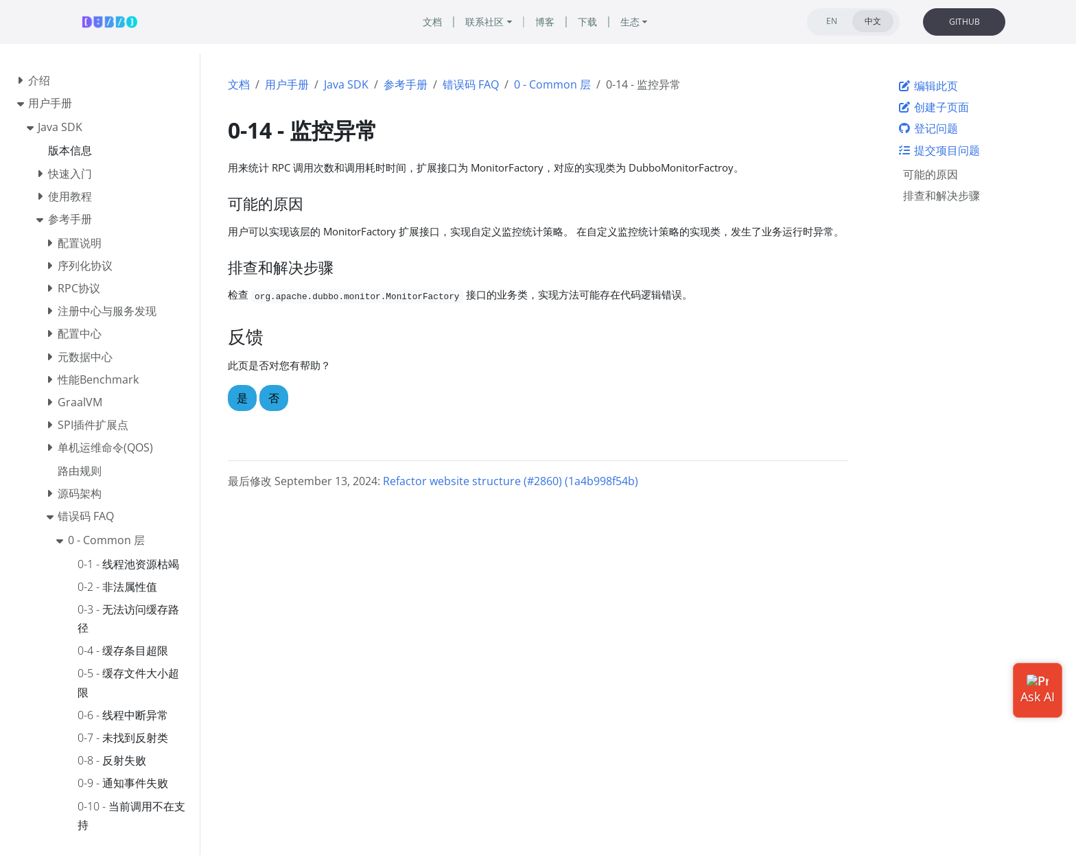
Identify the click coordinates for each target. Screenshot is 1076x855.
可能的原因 (930, 174)
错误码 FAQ (471, 84)
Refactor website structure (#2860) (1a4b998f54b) (510, 481)
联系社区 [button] (484, 21)
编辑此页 (928, 85)
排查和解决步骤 (941, 195)
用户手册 (287, 84)
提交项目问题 (939, 150)
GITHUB (964, 21)
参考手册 (406, 84)
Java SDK (346, 84)
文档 (239, 84)
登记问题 (928, 128)
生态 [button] (630, 21)
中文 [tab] (873, 21)
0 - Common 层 (552, 84)
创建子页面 (933, 107)
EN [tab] (831, 21)
